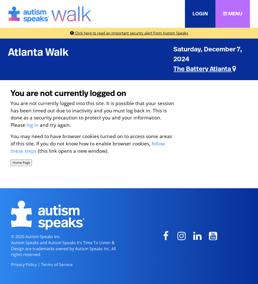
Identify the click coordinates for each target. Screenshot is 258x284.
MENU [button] (232, 13)
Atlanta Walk (38, 52)
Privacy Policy (24, 264)
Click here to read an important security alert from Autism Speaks (129, 33)
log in (32, 124)
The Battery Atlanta (204, 69)
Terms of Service (57, 264)
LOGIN (200, 13)
